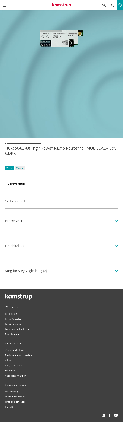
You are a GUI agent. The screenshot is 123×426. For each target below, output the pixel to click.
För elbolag (11, 313)
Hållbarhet (10, 370)
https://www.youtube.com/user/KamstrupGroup (116, 415)
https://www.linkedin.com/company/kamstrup (103, 415)
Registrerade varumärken (18, 355)
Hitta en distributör (15, 401)
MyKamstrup (11, 391)
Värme (9, 168)
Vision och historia (14, 350)
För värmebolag (13, 323)
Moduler (20, 168)
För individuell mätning (17, 329)
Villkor (8, 360)
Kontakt (9, 406)
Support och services (15, 396)
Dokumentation (17, 183)
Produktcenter (12, 334)
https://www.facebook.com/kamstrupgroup (109, 415)
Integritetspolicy (13, 365)
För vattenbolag (13, 318)
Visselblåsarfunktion (15, 375)
